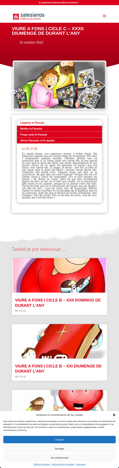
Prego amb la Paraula (33, 134)
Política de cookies (41, 464)
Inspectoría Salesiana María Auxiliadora (59, 2)
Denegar (59, 448)
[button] (114, 415)
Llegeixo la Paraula (32, 122)
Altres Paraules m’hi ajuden (37, 140)
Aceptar (59, 439)
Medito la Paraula (31, 128)
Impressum (81, 464)
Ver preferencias (59, 457)
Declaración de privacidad (63, 464)
